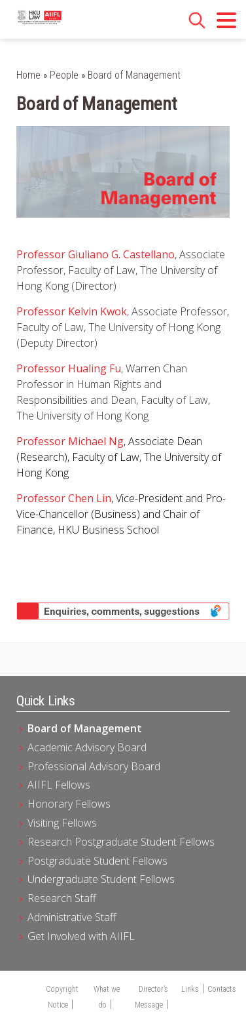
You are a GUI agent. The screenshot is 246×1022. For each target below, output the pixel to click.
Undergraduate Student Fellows (101, 879)
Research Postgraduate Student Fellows (121, 842)
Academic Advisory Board (87, 747)
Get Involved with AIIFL (81, 936)
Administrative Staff (71, 917)
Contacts (221, 989)
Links (190, 989)
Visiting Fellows (62, 823)
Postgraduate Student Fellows (97, 861)
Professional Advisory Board (93, 766)
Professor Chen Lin (63, 498)
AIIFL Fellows (58, 784)
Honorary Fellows (69, 803)
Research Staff (61, 898)
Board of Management (84, 728)
